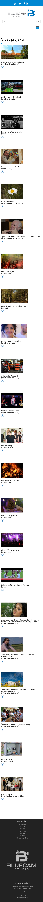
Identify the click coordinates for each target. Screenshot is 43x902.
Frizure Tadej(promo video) (7, 446)
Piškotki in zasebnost (22, 838)
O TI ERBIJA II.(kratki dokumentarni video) (12, 795)
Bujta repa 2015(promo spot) (7, 272)
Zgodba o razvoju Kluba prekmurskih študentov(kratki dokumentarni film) (20, 237)
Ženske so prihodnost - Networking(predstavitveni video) (15, 725)
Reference (22, 831)
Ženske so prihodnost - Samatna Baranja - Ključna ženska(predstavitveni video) (18, 656)
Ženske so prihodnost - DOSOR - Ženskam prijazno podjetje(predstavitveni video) (18, 691)
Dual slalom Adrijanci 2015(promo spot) (11, 133)
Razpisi (22, 833)
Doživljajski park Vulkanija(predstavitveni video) (11, 98)
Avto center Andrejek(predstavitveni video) (10, 377)
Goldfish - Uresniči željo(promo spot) (10, 168)
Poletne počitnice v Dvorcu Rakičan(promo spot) (15, 586)
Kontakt (22, 836)
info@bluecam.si (22, 897)
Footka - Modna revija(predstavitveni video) (10, 412)
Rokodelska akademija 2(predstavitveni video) (11, 342)
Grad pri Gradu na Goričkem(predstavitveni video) (12, 63)
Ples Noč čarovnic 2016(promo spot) (10, 481)
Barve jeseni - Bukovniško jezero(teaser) (14, 307)
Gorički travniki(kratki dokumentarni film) (12, 202)
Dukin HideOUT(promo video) (7, 760)
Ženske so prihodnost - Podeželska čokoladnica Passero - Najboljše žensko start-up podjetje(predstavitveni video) (20, 622)
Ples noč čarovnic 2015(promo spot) (10, 516)
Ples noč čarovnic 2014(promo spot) (10, 551)
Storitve (22, 826)
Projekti (22, 829)
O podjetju (22, 824)
